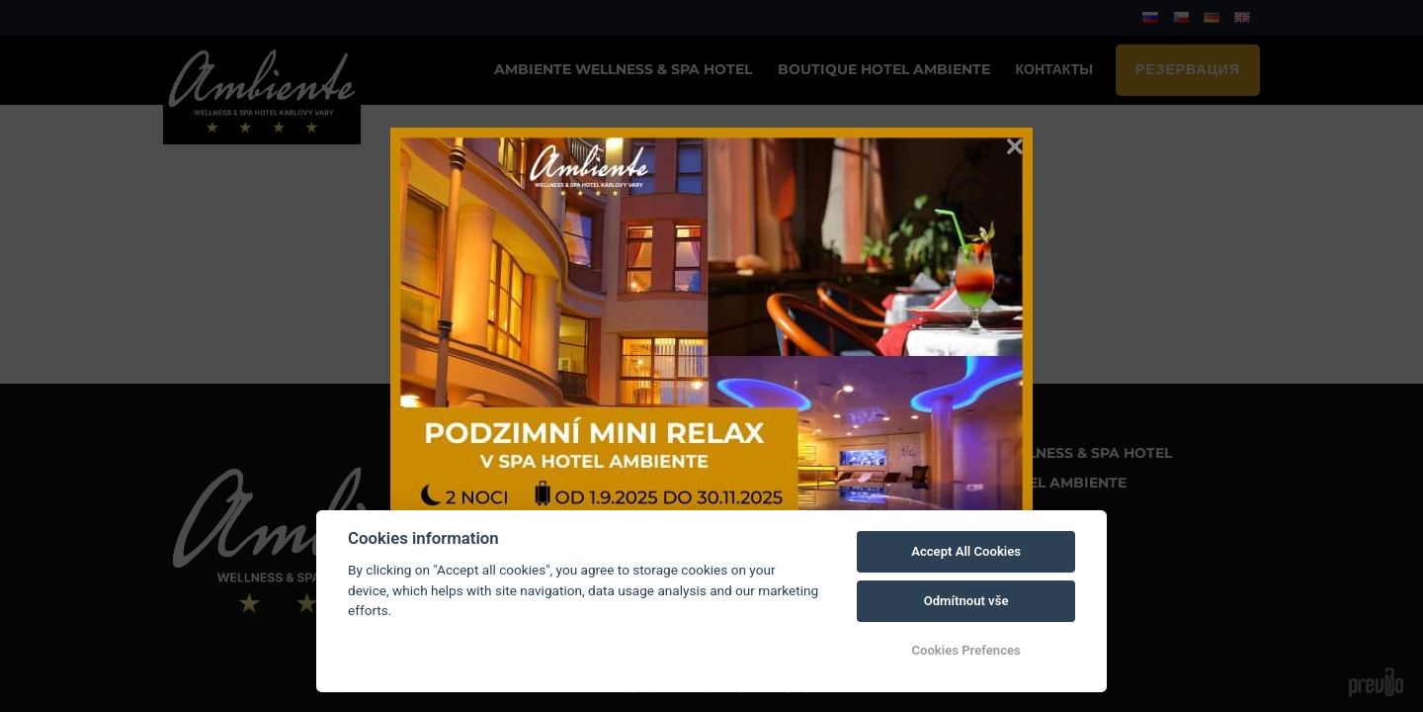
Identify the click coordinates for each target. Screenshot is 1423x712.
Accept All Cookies (966, 551)
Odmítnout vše (966, 600)
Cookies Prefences (965, 650)
